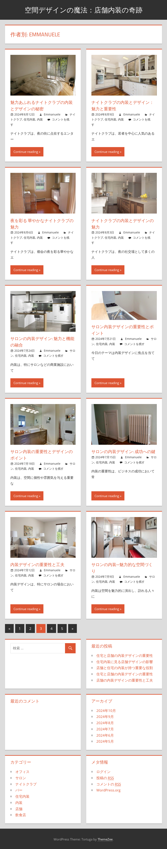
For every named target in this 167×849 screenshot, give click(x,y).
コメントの (108, 784)
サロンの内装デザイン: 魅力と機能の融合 (42, 341)
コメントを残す (53, 356)
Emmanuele (52, 114)
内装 (40, 119)
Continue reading (26, 152)
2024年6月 (105, 735)
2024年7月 (105, 729)
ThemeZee (105, 839)
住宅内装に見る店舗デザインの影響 (124, 661)
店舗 (18, 808)
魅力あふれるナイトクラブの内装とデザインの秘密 (41, 105)
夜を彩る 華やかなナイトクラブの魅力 (41, 223)
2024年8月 (105, 722)
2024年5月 (105, 741)
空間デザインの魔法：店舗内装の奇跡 (83, 9)
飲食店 (20, 814)
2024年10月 (106, 710)
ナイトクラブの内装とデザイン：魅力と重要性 (122, 105)
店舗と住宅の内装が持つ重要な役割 (124, 667)
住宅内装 (29, 119)
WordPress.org (108, 790)
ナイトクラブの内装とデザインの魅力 (122, 223)
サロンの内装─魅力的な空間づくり (123, 567)
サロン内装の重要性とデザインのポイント (40, 454)
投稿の (105, 777)
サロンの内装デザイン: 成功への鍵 (123, 454)
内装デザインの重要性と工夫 (40, 564)
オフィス (22, 771)
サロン (20, 777)
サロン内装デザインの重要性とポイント (121, 330)
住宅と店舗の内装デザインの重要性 (124, 655)
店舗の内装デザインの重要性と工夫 (124, 680)
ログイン (103, 771)
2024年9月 (105, 716)
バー (18, 790)
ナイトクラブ (26, 784)
